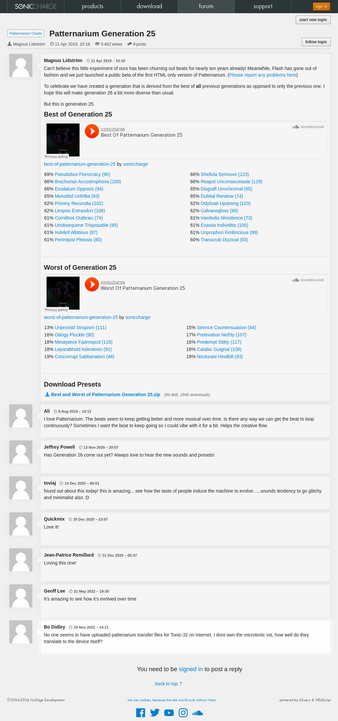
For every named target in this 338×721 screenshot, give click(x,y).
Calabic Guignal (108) (219, 349)
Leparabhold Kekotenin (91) (83, 349)
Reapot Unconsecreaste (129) (231, 181)
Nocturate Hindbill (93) (220, 356)
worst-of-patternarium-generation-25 (81, 317)
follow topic (316, 42)
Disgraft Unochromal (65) (226, 188)
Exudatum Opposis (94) (79, 188)
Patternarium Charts (26, 33)
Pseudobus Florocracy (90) (82, 174)
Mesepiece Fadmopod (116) (84, 342)
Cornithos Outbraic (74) (79, 218)
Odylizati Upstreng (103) (226, 203)
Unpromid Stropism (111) (80, 327)
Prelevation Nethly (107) (221, 334)
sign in (321, 6)
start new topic (313, 19)
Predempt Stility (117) (219, 342)
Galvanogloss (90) (219, 210)
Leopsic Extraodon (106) (80, 210)
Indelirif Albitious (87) (76, 232)
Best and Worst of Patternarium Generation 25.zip (105, 394)
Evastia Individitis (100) (224, 225)
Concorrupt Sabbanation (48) (85, 356)
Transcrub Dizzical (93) (224, 239)
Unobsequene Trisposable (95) (86, 225)
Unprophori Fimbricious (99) (229, 232)
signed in (191, 669)
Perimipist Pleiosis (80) (78, 239)
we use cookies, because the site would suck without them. (172, 700)
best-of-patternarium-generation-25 (80, 164)
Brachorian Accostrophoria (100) (88, 181)
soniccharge (135, 164)
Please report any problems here (262, 75)
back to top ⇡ (169, 683)
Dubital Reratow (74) (222, 196)
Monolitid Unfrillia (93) (77, 196)
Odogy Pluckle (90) (74, 334)
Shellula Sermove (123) (225, 174)
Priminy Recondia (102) (79, 203)
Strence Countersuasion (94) (226, 327)
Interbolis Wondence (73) (226, 218)
